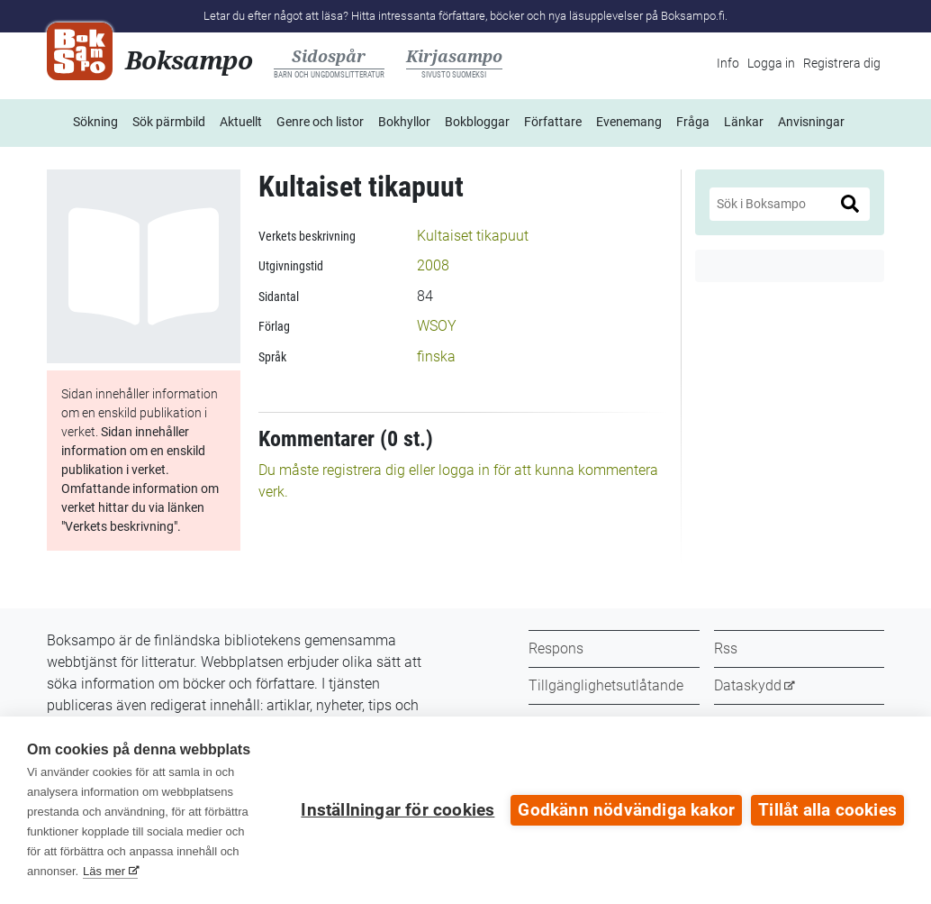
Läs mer (104, 871)
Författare (553, 121)
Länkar (744, 121)
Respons (556, 648)
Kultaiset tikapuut (473, 235)
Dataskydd (748, 685)
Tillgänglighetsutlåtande (606, 685)
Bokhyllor (404, 121)
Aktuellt (241, 121)
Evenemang (629, 121)
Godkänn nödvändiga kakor (626, 810)
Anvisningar (811, 121)
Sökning (95, 121)
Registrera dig (842, 63)
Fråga (693, 121)
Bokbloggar (477, 121)
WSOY (436, 325)
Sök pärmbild (168, 121)
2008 (433, 265)
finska (436, 356)
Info (728, 63)
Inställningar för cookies (397, 810)
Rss (725, 648)
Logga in (771, 63)
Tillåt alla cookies (827, 810)
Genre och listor (320, 121)
